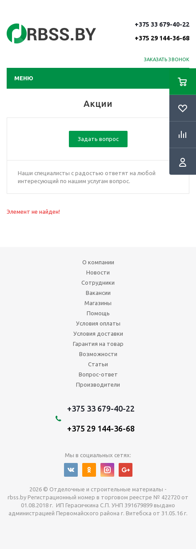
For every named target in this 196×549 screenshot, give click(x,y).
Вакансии (98, 293)
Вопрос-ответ (98, 374)
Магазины (98, 303)
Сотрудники (98, 282)
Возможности (98, 354)
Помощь (98, 313)
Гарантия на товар (98, 344)
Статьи (98, 364)
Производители (98, 384)
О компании (98, 262)
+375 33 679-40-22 (162, 31)
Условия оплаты (98, 323)
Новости (98, 272)
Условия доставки (98, 333)
